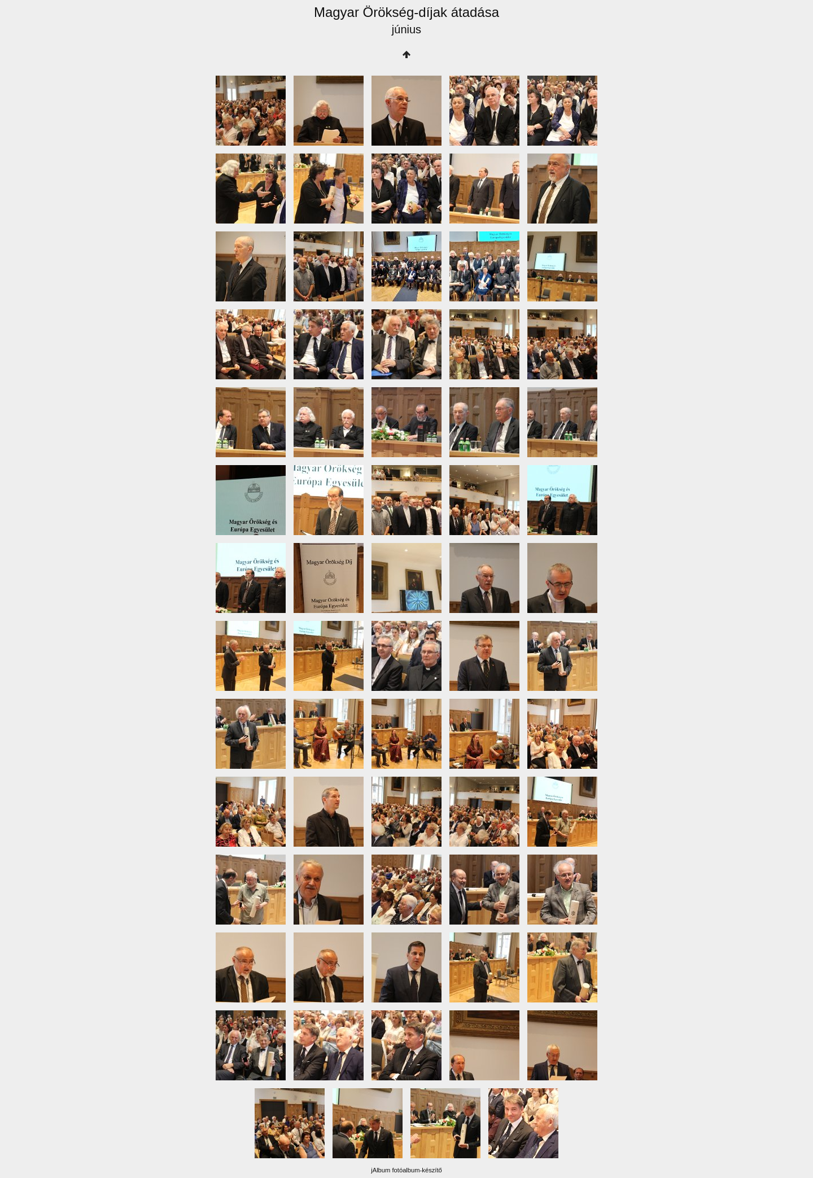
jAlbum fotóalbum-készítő (406, 1170)
